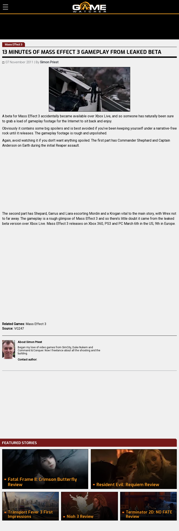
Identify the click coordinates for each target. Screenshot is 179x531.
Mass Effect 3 (36, 324)
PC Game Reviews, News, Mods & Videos (89, 7)
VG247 (19, 329)
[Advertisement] (89, 403)
